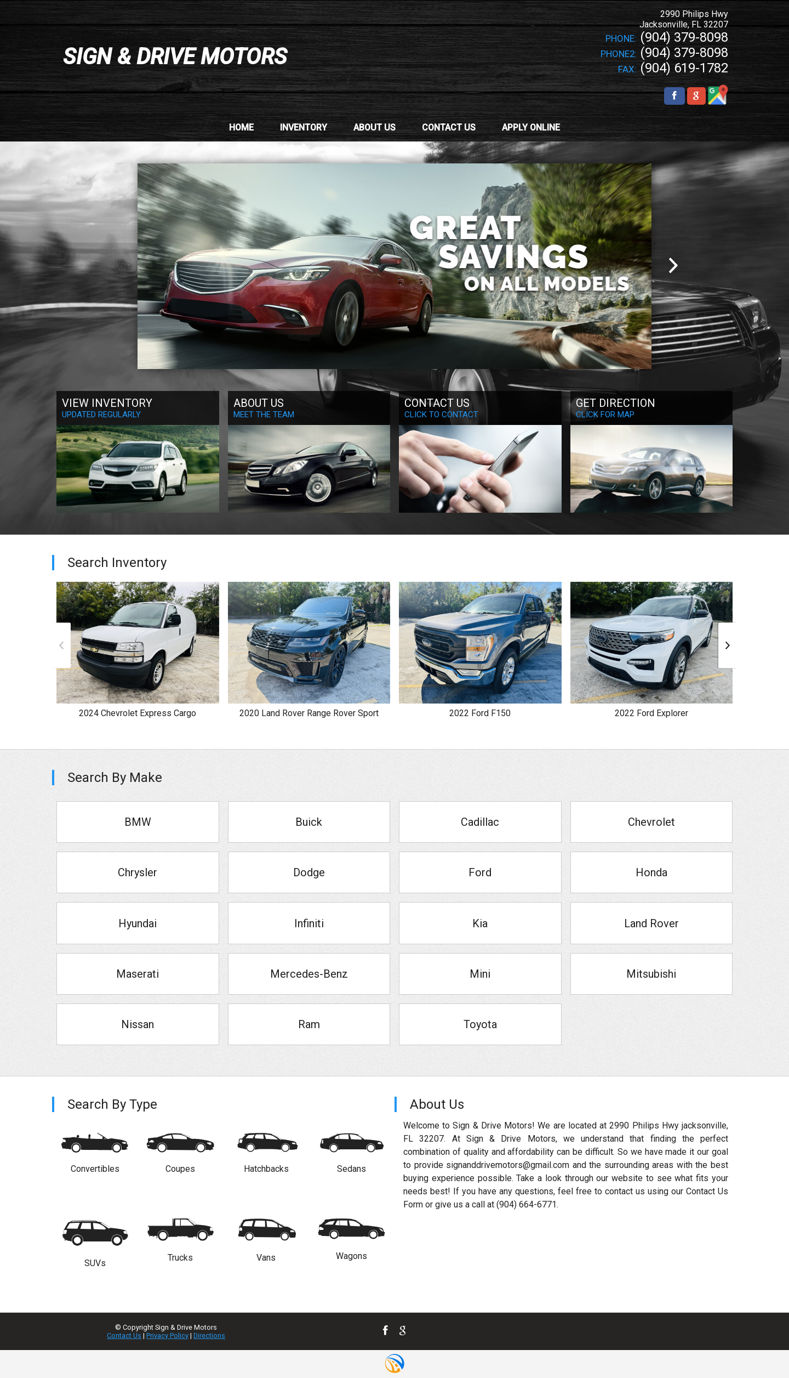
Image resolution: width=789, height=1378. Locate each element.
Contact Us (124, 1335)
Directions (209, 1335)
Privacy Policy (167, 1335)
